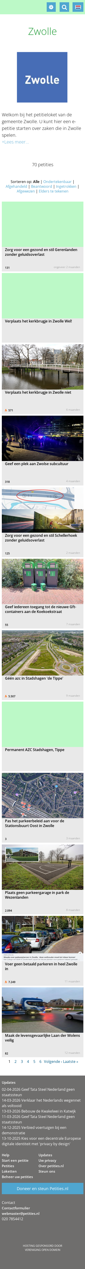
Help (5, 1155)
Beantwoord (41, 186)
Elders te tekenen (53, 191)
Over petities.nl (51, 1166)
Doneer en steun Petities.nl (42, 1188)
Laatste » (70, 1061)
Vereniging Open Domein (42, 1250)
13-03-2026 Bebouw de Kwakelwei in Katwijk (39, 1111)
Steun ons (47, 1171)
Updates (45, 1155)
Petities (8, 1166)
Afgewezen (26, 191)
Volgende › (53, 1061)
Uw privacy (47, 1160)
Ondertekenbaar (57, 181)
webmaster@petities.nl (20, 1213)
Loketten (9, 1171)
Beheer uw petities (17, 1176)
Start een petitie (15, 1160)
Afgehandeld (16, 186)
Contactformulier (16, 1208)
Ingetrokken (66, 186)
